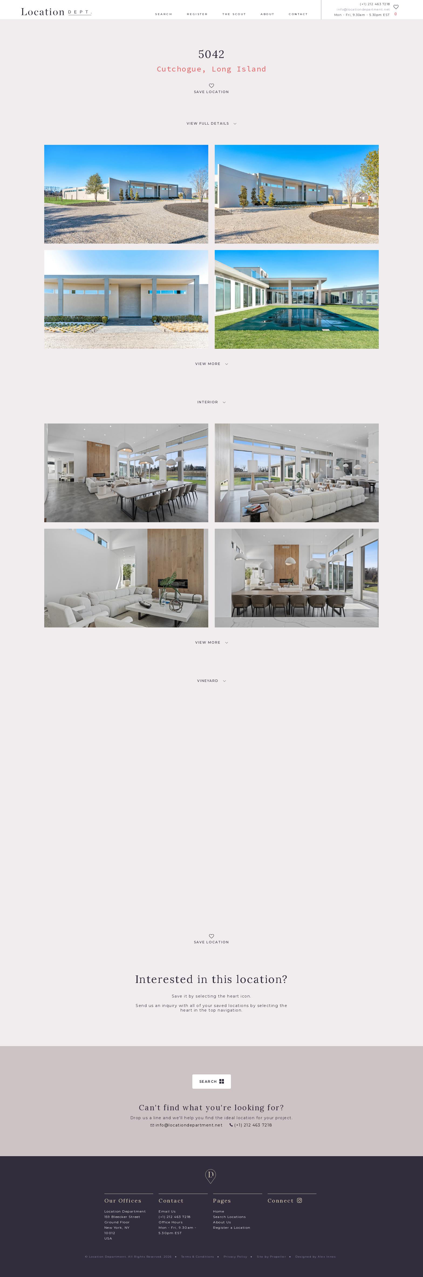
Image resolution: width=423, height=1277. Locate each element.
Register (197, 14)
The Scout (234, 14)
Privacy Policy (235, 1256)
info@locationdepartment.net (363, 9)
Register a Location (232, 1227)
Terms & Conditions (197, 1256)
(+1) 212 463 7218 (375, 4)
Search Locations (229, 1217)
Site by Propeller (271, 1256)
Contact (298, 14)
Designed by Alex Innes (315, 1256)
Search (163, 14)
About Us (222, 1222)
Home (218, 1211)
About (268, 14)
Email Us (167, 1211)
